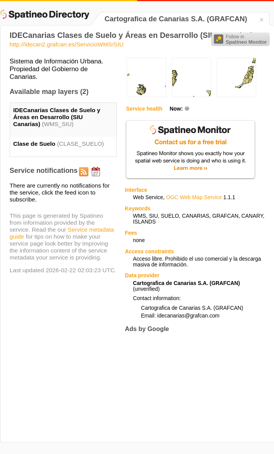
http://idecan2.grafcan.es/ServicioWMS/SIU (67, 44)
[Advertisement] (189, 387)
